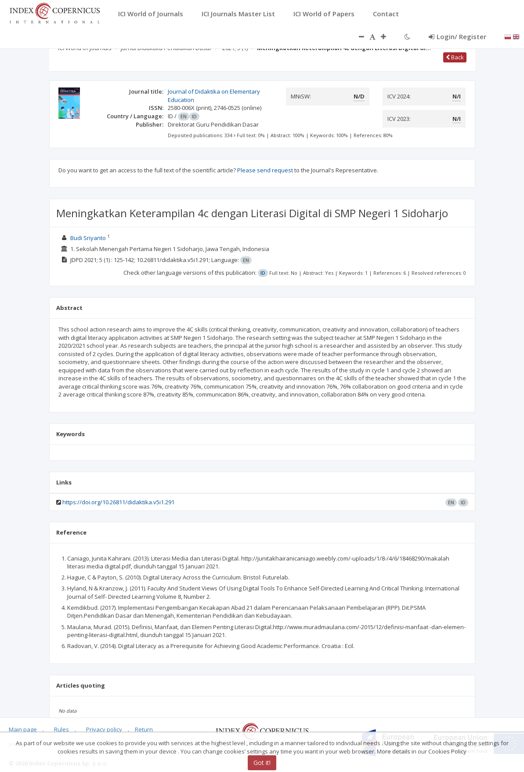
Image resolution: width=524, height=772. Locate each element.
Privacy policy (104, 729)
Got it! (262, 762)
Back (455, 57)
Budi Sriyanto (88, 238)
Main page (23, 729)
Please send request (265, 170)
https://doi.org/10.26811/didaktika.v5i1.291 (118, 502)
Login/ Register (457, 36)
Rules (61, 729)
